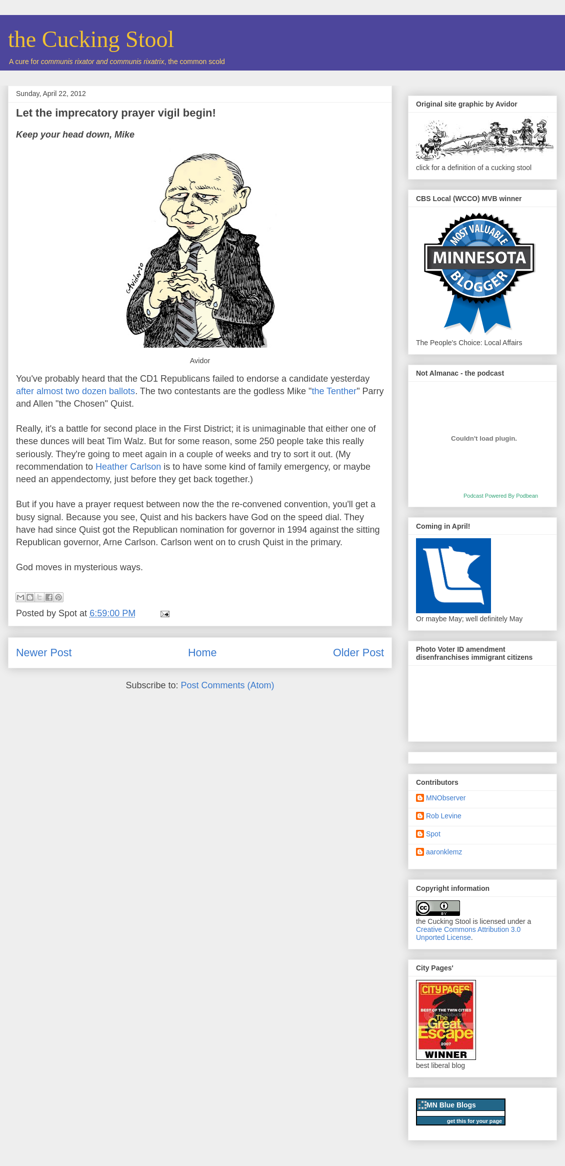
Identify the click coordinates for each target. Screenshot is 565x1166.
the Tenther (334, 391)
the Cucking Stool (91, 39)
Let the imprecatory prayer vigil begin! (116, 113)
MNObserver (446, 798)
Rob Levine (444, 816)
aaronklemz (444, 852)
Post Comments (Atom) (227, 685)
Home (202, 652)
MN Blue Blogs (451, 1105)
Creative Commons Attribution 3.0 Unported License (468, 933)
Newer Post (44, 652)
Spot (433, 834)
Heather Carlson (128, 467)
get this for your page (474, 1121)
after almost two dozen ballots (75, 391)
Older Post (358, 652)
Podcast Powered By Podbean (501, 496)
